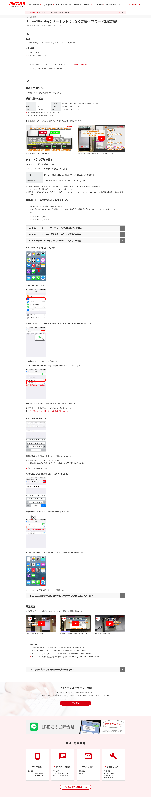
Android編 (82, 64)
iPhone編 (74, 64)
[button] (75, 700)
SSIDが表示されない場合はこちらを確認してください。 (48, 408)
